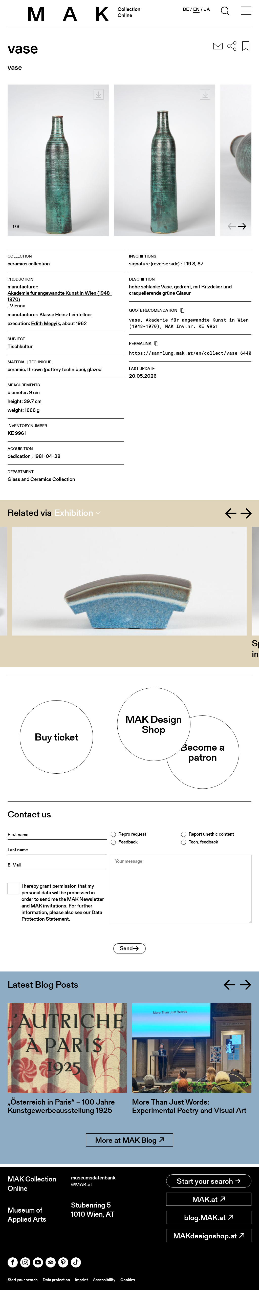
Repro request (132, 834)
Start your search (209, 1181)
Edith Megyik (45, 323)
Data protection (62, 1279)
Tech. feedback (203, 842)
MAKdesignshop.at (208, 1236)
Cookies (139, 1279)
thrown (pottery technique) (56, 369)
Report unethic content (211, 834)
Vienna (17, 306)
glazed (94, 369)
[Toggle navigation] (245, 11)
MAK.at (208, 1199)
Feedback (128, 842)
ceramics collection (29, 264)
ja (207, 9)
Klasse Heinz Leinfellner (65, 314)
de (186, 9)
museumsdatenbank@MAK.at (99, 1184)
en (196, 9)
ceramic (16, 369)
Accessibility (113, 1279)
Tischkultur (20, 346)
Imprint (89, 1279)
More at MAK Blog (129, 1142)
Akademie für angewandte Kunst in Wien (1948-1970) (60, 296)
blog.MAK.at (208, 1217)
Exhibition (73, 513)
